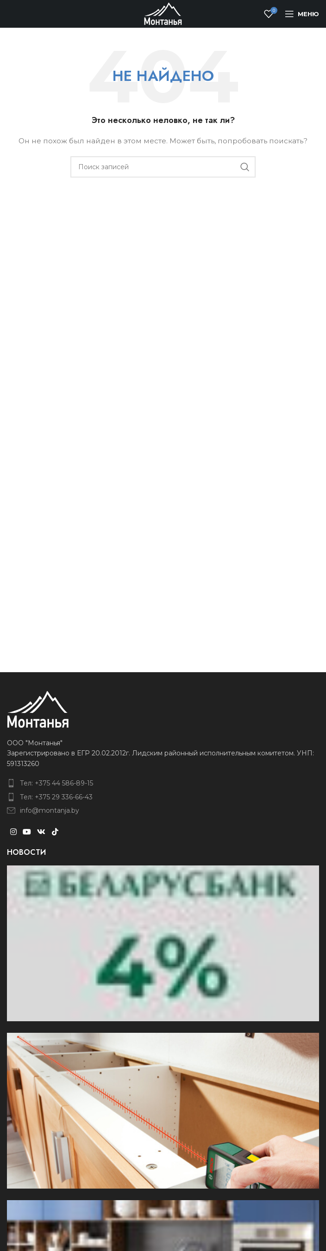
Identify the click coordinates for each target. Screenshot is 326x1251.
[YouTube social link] (26, 832)
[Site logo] (163, 13)
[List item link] (163, 783)
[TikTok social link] (55, 832)
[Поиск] (163, 167)
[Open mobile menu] (302, 14)
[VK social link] (41, 832)
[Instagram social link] (13, 832)
